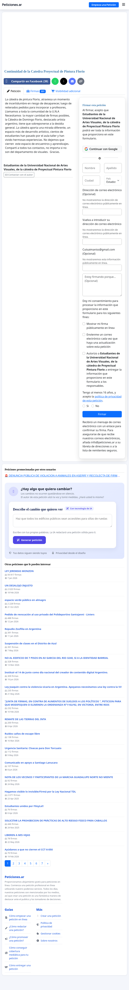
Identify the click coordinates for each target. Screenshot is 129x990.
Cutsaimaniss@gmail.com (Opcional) (98, 251)
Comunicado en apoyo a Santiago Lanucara (31, 762)
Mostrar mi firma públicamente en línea (101, 326)
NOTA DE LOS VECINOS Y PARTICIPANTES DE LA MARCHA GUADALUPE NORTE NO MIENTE (59, 777)
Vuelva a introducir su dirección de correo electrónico (101, 222)
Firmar (102, 414)
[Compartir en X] (63, 81)
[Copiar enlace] (80, 81)
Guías (9, 910)
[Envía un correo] (72, 81)
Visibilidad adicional (65, 91)
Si (88, 406)
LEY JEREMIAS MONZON (19, 571)
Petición (14, 91)
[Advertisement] (54, 41)
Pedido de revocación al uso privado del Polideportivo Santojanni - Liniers (49, 614)
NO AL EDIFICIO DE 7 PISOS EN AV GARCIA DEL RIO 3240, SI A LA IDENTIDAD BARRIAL (56, 657)
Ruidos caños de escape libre (22, 733)
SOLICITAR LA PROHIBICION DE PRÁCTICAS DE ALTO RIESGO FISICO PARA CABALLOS (56, 820)
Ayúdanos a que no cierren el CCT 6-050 (29, 849)
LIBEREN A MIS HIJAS (17, 835)
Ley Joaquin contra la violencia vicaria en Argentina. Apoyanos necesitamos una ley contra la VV (63, 686)
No (97, 406)
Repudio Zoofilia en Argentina (23, 629)
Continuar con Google (101, 149)
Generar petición (29, 540)
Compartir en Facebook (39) (26, 81)
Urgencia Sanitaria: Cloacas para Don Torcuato (33, 748)
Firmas (36, 91)
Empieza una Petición (104, 4)
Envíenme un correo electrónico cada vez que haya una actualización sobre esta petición (102, 341)
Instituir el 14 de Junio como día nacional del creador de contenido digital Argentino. (56, 672)
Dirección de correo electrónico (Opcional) (102, 192)
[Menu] (123, 4)
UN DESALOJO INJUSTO (19, 585)
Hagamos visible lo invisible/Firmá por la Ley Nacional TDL (40, 791)
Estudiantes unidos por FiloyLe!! (24, 806)
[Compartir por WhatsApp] (55, 81)
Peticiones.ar (12, 5)
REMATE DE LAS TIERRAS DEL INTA (25, 719)
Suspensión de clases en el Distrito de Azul (31, 643)
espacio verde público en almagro (25, 600)
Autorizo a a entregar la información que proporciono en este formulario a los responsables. (104, 370)
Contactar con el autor (19, 174)
